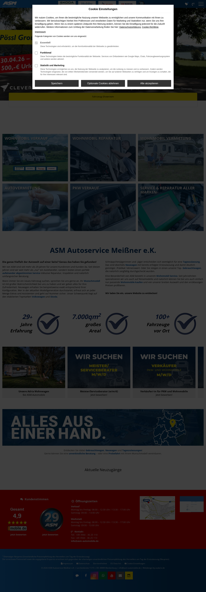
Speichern (56, 83)
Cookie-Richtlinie (150, 27)
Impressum (40, 31)
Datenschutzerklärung (130, 27)
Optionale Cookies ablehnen (103, 83)
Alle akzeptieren (149, 83)
